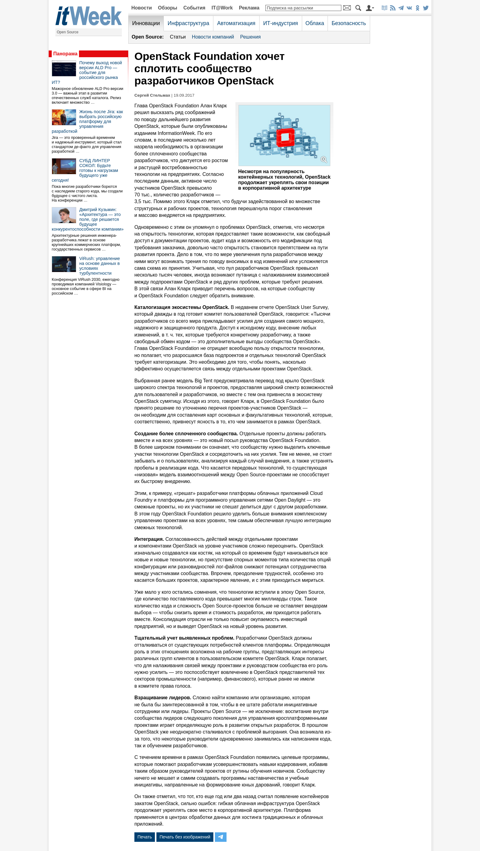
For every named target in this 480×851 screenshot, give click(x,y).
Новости (141, 7)
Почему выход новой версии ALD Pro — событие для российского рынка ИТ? (87, 72)
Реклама (249, 7)
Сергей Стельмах (152, 95)
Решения (250, 36)
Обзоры (167, 7)
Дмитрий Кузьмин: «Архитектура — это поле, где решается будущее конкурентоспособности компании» (88, 219)
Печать (144, 836)
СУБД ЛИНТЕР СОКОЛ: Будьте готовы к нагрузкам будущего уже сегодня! (85, 170)
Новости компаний (213, 36)
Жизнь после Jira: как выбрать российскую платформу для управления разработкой (87, 121)
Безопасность (349, 23)
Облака (315, 23)
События (194, 7)
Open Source (68, 32)
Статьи (178, 36)
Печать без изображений (184, 836)
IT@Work (222, 7)
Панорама (65, 53)
